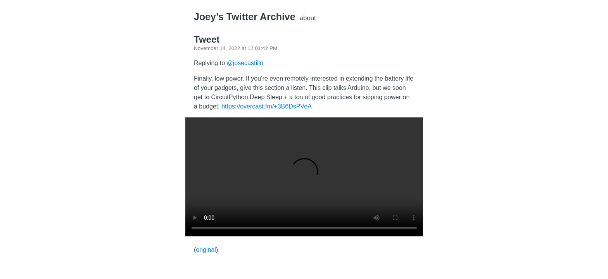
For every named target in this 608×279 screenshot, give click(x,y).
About (308, 18)
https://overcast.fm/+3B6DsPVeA (266, 106)
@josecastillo (245, 63)
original (206, 249)
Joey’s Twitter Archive (244, 16)
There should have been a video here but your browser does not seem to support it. (304, 176)
